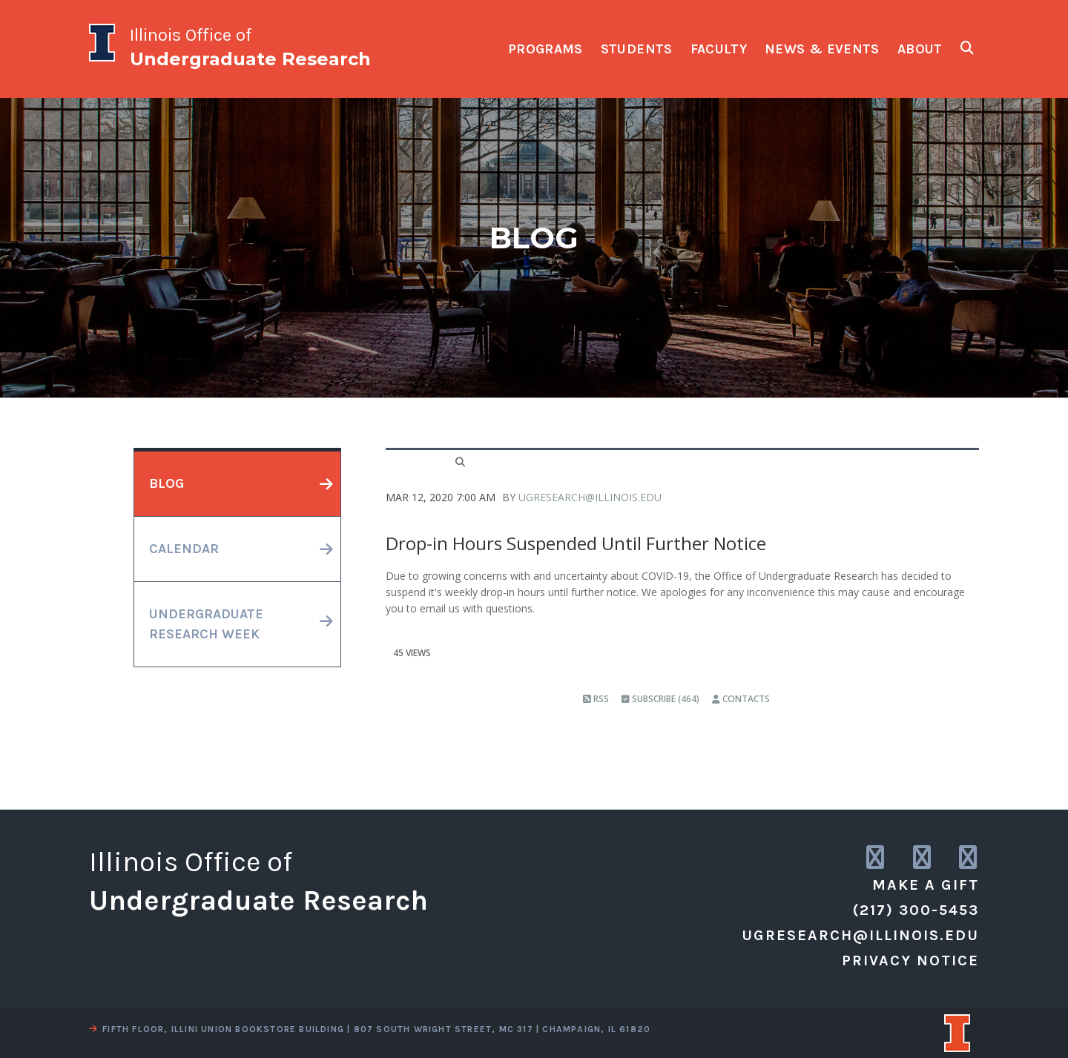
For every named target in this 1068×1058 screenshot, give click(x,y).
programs (545, 49)
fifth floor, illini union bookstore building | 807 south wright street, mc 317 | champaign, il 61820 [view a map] (369, 1029)
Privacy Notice (910, 960)
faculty (719, 49)
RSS (596, 698)
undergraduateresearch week (206, 624)
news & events (822, 49)
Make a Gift (925, 884)
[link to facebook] (969, 858)
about (920, 49)
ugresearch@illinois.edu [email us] (860, 935)
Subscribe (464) (660, 698)
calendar (184, 548)
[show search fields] (967, 47)
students (637, 49)
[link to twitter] (923, 858)
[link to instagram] (876, 858)
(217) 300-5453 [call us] (916, 910)
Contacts (741, 698)
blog (166, 483)
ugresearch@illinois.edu (590, 497)
